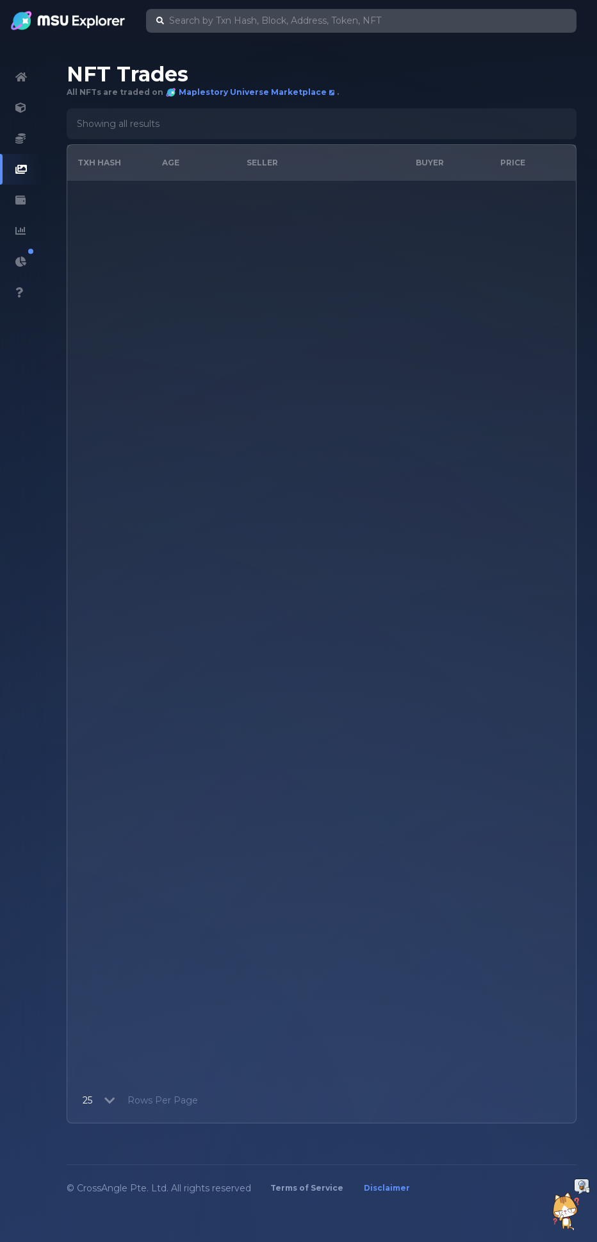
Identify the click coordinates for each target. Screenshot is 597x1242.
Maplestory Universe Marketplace (250, 92)
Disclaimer (387, 1188)
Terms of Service (306, 1188)
